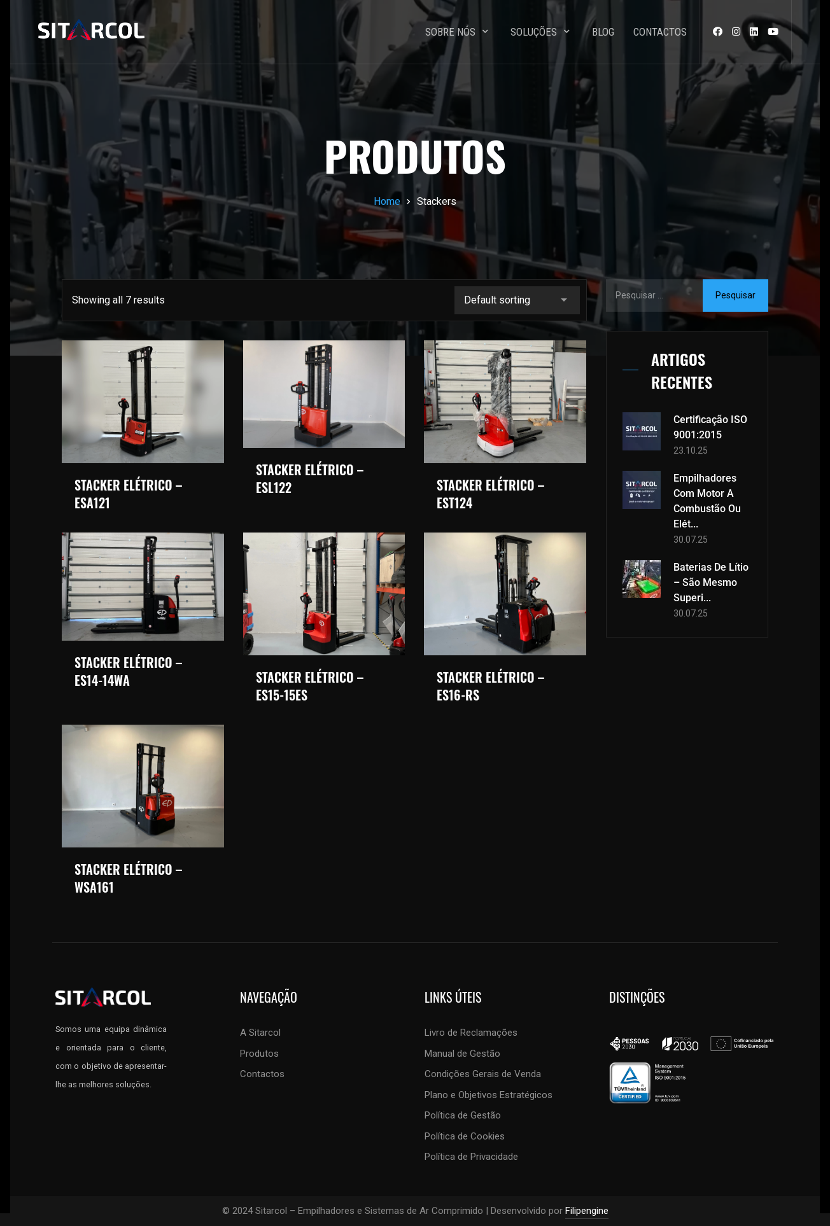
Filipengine (586, 1210)
